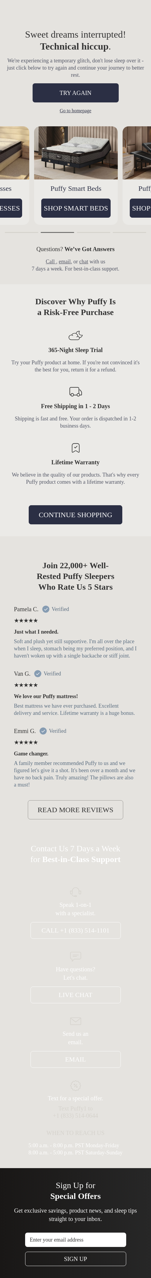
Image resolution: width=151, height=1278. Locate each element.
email (65, 262)
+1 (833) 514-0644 (75, 1115)
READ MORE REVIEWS (75, 810)
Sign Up (75, 1259)
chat (83, 262)
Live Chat (75, 995)
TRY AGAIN (75, 93)
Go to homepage (75, 110)
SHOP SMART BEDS (79, 208)
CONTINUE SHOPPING (75, 515)
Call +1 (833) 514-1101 (76, 930)
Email (75, 1059)
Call (51, 262)
